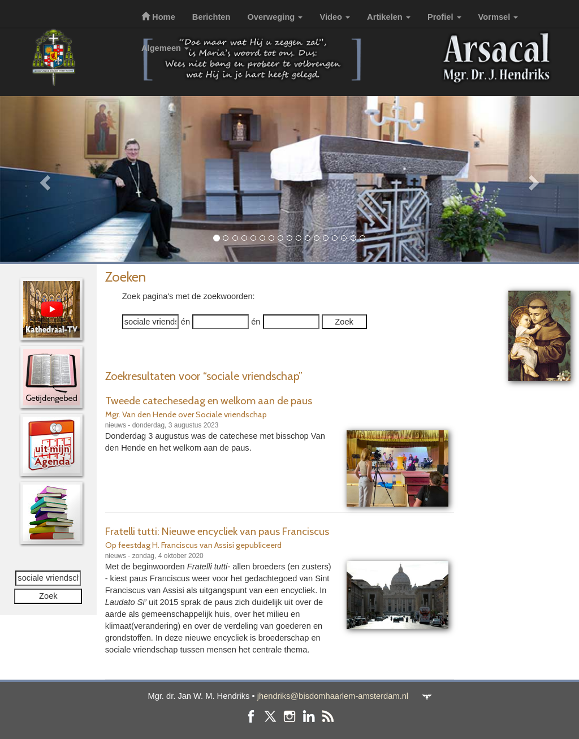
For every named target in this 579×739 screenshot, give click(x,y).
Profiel (444, 16)
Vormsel (498, 16)
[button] (43, 179)
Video (334, 16)
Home (158, 16)
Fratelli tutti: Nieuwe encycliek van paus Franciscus (217, 531)
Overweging (275, 16)
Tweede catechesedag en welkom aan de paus (208, 400)
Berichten (211, 16)
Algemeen (165, 48)
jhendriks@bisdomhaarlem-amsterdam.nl (332, 696)
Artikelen (389, 16)
